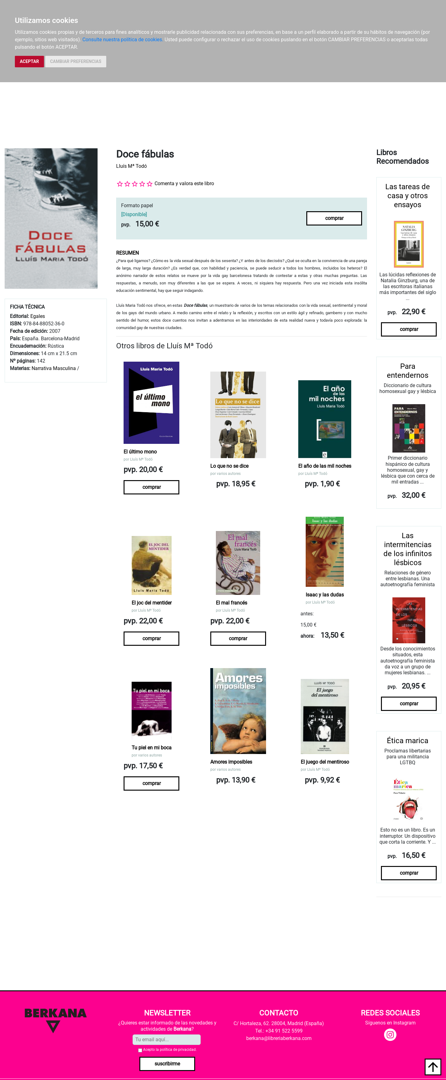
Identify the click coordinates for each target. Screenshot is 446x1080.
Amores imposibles (231, 762)
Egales (37, 316)
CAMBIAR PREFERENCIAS (75, 61)
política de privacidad (178, 1049)
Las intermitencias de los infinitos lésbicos (407, 549)
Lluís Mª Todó (131, 166)
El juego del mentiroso (325, 762)
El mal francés (231, 603)
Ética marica (407, 740)
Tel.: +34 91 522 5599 (279, 1031)
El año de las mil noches (324, 466)
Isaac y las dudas (325, 595)
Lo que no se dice (229, 466)
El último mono (140, 452)
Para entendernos (407, 371)
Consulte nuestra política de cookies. (123, 39)
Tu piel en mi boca (152, 748)
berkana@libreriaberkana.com (279, 1038)
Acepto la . (170, 1049)
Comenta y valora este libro (184, 183)
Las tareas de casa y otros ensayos (407, 195)
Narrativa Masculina (54, 368)
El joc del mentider (152, 603)
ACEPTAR (29, 61)
